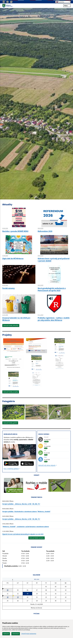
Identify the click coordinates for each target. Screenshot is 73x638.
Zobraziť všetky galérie (10, 423)
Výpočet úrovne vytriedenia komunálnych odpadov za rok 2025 (22, 534)
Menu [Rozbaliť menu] (67, 6)
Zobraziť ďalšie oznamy (36, 538)
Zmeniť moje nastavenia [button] (28, 633)
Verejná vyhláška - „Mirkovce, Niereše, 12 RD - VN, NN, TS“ (21, 504)
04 (7, 590)
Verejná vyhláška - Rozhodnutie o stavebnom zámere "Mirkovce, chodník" (26, 511)
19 (18, 597)
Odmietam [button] (15, 634)
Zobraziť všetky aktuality (10, 325)
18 (7, 597)
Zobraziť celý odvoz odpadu (46, 465)
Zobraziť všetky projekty (10, 392)
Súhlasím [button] (6, 634)
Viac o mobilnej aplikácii (11, 469)
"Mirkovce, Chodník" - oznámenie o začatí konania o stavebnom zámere (25, 527)
